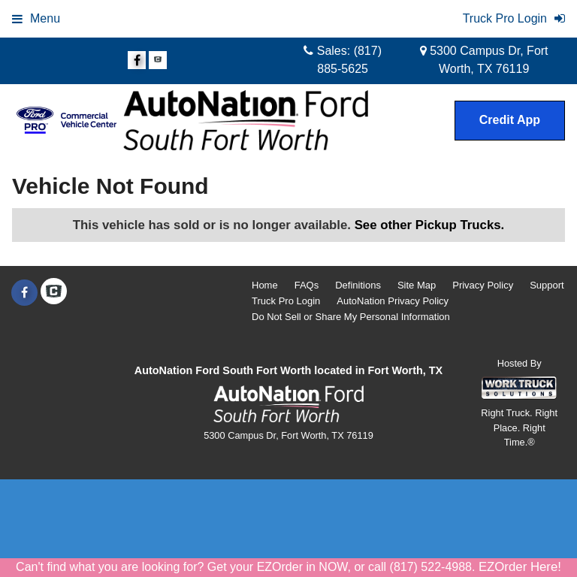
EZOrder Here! (520, 567)
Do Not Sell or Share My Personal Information (351, 316)
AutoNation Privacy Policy (393, 301)
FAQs (307, 285)
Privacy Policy (482, 285)
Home (265, 285)
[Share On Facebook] (137, 61)
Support (547, 285)
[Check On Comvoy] (158, 61)
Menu (36, 18)
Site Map (416, 285)
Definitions (358, 285)
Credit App (509, 119)
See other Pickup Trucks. (430, 225)
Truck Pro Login (286, 301)
